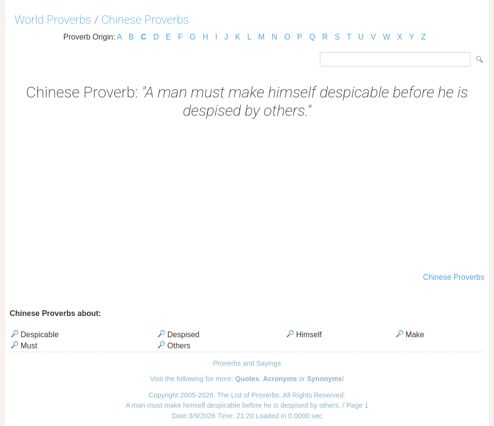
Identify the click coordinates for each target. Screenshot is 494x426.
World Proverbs (52, 20)
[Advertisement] (247, 196)
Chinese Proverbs (145, 20)
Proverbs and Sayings (247, 363)
